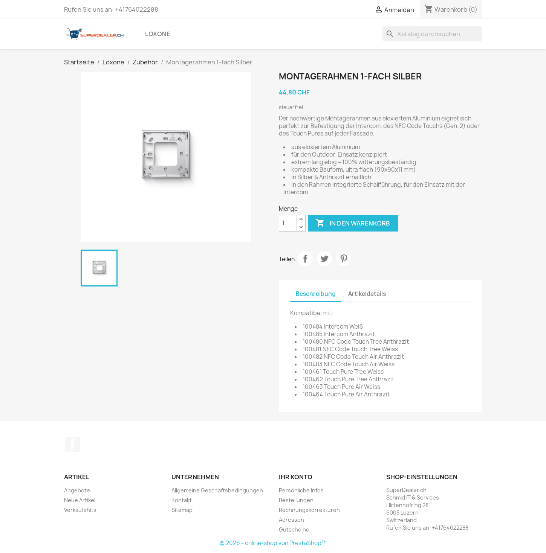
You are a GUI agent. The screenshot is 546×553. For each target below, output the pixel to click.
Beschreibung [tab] (316, 294)
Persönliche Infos (301, 490)
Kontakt (181, 500)
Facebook (72, 444)
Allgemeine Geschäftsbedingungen (217, 490)
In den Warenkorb (353, 223)
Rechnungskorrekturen (309, 509)
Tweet (324, 258)
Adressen (291, 519)
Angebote (77, 490)
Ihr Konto (295, 477)
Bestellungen (296, 500)
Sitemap (182, 509)
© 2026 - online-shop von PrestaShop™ (273, 543)
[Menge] (288, 223)
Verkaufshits (80, 509)
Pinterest (343, 258)
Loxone (157, 34)
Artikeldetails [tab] (367, 294)
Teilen (305, 258)
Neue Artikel (79, 500)
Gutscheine (294, 529)
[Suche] (432, 33)
